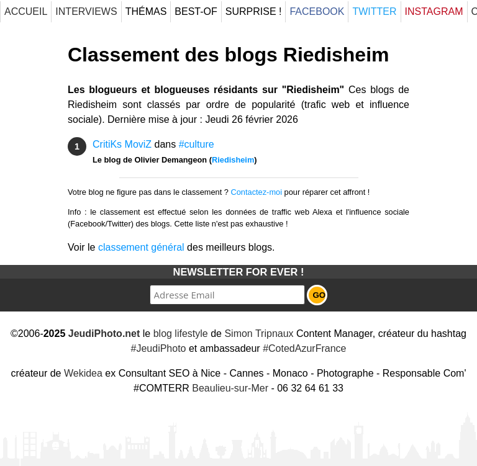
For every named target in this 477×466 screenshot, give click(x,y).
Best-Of (196, 11)
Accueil (25, 11)
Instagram (434, 11)
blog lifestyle (180, 333)
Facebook (316, 11)
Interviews (86, 11)
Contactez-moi (257, 192)
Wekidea (83, 373)
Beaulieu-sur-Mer (230, 388)
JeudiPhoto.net (104, 333)
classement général (141, 247)
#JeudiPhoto (158, 348)
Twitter (374, 11)
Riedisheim (233, 159)
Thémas (146, 11)
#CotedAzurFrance (304, 348)
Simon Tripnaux (258, 333)
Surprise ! (253, 11)
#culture (196, 144)
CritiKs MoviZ (122, 144)
